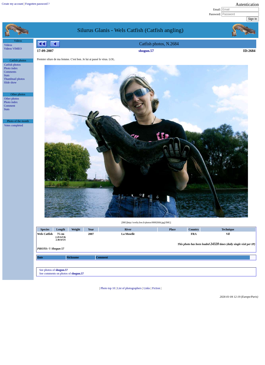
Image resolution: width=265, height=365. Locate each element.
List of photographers (129, 288)
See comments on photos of (61, 273)
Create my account (12, 3)
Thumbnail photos (14, 79)
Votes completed (13, 125)
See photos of (53, 270)
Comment (9, 105)
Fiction (156, 288)
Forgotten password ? (37, 3)
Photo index (11, 68)
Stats (6, 75)
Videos (8, 45)
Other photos (11, 98)
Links (147, 288)
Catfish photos (12, 64)
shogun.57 (146, 51)
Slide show (10, 82)
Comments (10, 71)
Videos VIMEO (13, 48)
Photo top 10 (108, 288)
